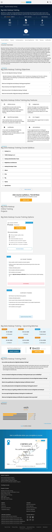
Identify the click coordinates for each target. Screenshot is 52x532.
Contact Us (38, 527)
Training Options (19, 40)
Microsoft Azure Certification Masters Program (10, 481)
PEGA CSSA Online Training (6, 499)
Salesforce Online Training (6, 495)
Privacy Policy (15, 527)
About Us (3, 504)
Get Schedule (26, 283)
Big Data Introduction (31, 504)
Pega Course (3, 496)
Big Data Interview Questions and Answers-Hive (11, 518)
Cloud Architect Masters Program (8, 479)
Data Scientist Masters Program (7, 477)
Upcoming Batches (29, 40)
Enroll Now (26, 200)
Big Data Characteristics (31, 507)
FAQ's (37, 40)
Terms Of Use (7, 527)
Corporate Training (5, 509)
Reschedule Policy (31, 527)
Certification (48, 40)
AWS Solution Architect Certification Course (10, 492)
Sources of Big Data (30, 509)
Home (1, 6)
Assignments (26, 25)
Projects (42, 25)
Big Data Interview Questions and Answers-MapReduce (13, 521)
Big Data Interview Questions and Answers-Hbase (12, 519)
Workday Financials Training (7, 490)
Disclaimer (45, 527)
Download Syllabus (20, 248)
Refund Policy (22, 527)
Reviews (42, 40)
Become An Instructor (6, 507)
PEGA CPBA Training (5, 497)
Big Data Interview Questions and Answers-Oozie (11, 523)
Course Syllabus (5, 40)
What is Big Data (29, 506)
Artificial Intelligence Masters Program (9, 480)
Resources (3, 506)
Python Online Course (5, 493)
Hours (9, 25)
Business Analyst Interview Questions (9, 516)
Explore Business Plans (26, 316)
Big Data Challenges (30, 511)
